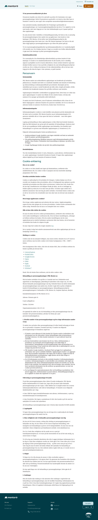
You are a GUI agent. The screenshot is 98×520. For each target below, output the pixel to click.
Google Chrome (29, 257)
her (53, 226)
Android (27, 266)
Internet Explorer (30, 252)
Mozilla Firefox (29, 254)
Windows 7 (28, 268)
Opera (27, 259)
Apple (26, 263)
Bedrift (26, 6)
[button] (79, 6)
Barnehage (32, 6)
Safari (26, 261)
